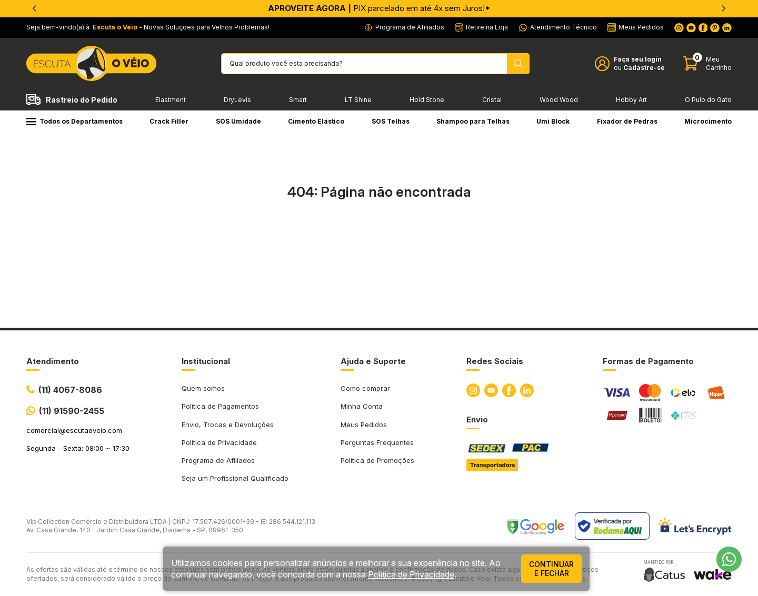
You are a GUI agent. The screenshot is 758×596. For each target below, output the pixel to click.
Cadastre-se (644, 68)
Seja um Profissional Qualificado (235, 478)
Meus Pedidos (364, 424)
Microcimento (708, 121)
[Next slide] (723, 8)
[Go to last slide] (34, 8)
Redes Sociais (494, 361)
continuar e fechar (551, 569)
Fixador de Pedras (627, 121)
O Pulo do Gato (708, 100)
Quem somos (203, 388)
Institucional (206, 361)
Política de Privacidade (219, 442)
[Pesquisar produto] (518, 63)
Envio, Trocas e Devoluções (228, 424)
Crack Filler (168, 121)
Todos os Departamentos (74, 121)
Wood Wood (559, 100)
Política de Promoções (377, 460)
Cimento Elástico (316, 121)
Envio (477, 420)
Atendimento (52, 361)
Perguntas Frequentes (377, 442)
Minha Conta (362, 406)
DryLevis (237, 100)
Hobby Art (631, 100)
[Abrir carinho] (707, 63)
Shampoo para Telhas (473, 121)
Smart (298, 100)
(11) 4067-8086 (70, 390)
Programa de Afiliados (218, 460)
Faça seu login (638, 59)
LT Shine (358, 100)
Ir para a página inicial (379, 238)
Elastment (170, 100)
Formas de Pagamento (648, 361)
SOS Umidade (238, 121)
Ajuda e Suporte (373, 361)
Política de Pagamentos (220, 406)
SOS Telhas (391, 121)
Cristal (492, 100)
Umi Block (553, 121)
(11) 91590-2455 (71, 411)
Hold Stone (427, 100)
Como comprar (365, 388)
